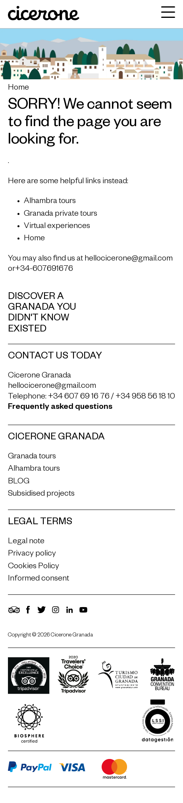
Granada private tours (60, 214)
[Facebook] (28, 613)
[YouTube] (83, 613)
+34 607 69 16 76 (79, 397)
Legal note (26, 542)
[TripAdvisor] (14, 613)
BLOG (18, 482)
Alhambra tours (50, 201)
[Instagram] (56, 613)
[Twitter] (42, 613)
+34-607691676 (44, 269)
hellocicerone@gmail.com (129, 259)
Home (18, 88)
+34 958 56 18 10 (145, 397)
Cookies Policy (33, 567)
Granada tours (32, 457)
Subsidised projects (41, 494)
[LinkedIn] (69, 613)
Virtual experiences (57, 226)
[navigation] (166, 14)
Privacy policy (32, 554)
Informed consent (38, 579)
